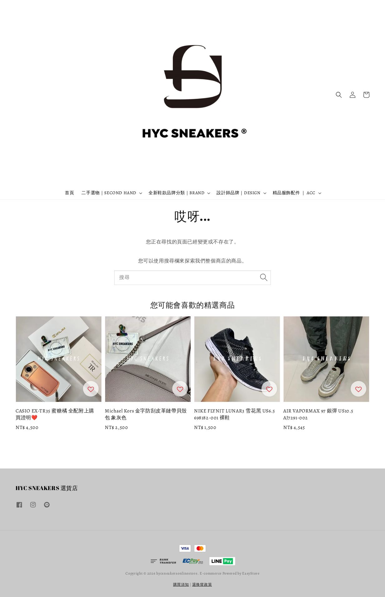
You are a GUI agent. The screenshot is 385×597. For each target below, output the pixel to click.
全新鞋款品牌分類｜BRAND (176, 193)
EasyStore (250, 573)
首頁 (69, 193)
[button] (339, 95)
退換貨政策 (202, 584)
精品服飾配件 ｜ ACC (294, 193)
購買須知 (181, 584)
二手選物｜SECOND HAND (108, 193)
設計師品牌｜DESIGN (238, 193)
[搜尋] (263, 277)
